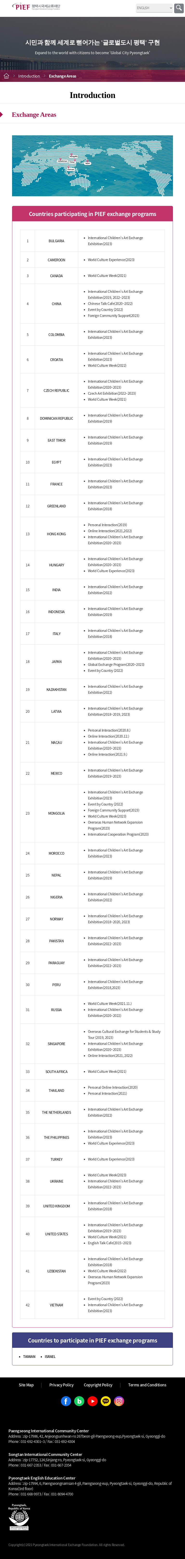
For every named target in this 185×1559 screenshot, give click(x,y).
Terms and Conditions (147, 1385)
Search (179, 8)
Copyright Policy (98, 1385)
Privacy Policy (61, 1385)
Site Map (26, 1385)
